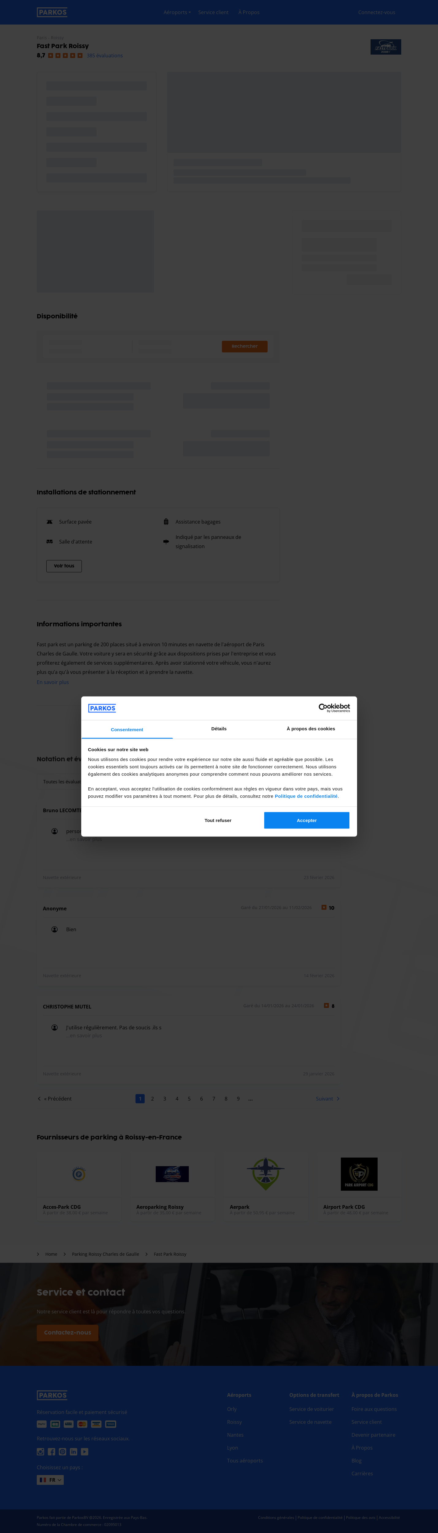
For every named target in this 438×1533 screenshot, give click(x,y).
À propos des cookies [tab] (311, 728)
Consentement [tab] (127, 729)
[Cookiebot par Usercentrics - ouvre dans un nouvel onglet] (323, 708)
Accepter (307, 820)
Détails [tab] (219, 728)
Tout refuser (217, 820)
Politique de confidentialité (306, 795)
